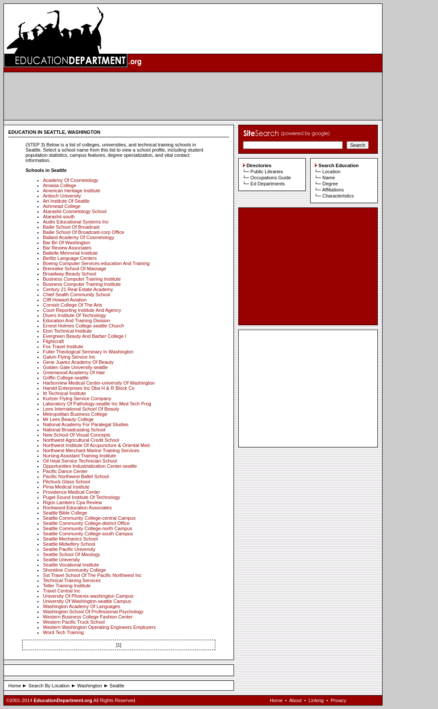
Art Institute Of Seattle (66, 201)
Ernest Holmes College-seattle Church (83, 325)
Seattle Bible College (65, 512)
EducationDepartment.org (63, 700)
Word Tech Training (63, 632)
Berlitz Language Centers (70, 258)
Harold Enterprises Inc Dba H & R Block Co (89, 388)
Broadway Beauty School (69, 273)
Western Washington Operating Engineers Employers (99, 627)
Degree (330, 183)
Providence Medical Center (71, 492)
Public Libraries (266, 171)
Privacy (338, 700)
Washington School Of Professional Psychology (93, 611)
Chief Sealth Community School (76, 294)
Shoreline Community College (74, 570)
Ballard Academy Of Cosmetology (78, 237)
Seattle (117, 685)
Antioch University (62, 195)
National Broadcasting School (74, 429)
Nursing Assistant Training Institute (79, 455)
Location (331, 171)
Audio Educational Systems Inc (76, 221)
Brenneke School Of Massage (74, 268)
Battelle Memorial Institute (70, 253)
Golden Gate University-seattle (75, 367)
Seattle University (61, 559)
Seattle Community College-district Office (86, 523)
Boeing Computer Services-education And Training (96, 263)
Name (328, 177)
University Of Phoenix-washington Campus (88, 596)
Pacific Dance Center (65, 471)
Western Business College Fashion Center (88, 616)
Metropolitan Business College (75, 414)
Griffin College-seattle (66, 377)
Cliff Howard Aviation (65, 299)
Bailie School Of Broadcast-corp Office (83, 232)
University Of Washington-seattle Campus (87, 601)
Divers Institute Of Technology (74, 315)
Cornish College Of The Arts (72, 305)
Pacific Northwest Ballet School (76, 476)
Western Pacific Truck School (74, 622)
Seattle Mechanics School (70, 538)
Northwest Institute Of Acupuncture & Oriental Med (96, 445)
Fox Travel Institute (63, 346)
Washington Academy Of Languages (81, 606)
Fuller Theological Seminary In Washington (88, 351)
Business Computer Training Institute (82, 279)
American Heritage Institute (72, 190)
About (295, 700)
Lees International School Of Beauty (81, 408)
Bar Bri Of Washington (66, 242)
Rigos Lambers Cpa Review (72, 502)
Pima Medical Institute (66, 486)
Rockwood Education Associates (77, 507)
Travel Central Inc (61, 590)
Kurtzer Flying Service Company (77, 398)
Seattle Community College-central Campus (89, 518)
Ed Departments (267, 183)
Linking (316, 700)
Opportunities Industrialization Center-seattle (90, 466)
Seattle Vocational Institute (71, 564)
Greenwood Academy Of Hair (74, 372)
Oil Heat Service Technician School (80, 460)
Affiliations (333, 189)
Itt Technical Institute (64, 393)
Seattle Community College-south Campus (88, 533)
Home (14, 685)
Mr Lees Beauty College (68, 419)
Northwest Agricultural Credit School (81, 440)
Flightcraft (53, 341)
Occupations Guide (270, 177)
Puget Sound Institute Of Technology (81, 497)
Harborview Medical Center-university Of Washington (99, 382)
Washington (89, 685)
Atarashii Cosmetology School (75, 211)
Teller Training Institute (67, 585)
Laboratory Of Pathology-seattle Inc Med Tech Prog (97, 403)
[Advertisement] (193, 96)
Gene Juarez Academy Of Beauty (78, 362)
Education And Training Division (76, 320)
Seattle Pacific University (69, 549)
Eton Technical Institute (67, 330)
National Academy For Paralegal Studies (86, 424)
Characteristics (338, 195)
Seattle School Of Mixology (71, 554)
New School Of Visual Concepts (76, 434)
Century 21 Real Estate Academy (78, 289)
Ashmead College (62, 206)
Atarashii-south (59, 216)
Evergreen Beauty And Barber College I (85, 336)
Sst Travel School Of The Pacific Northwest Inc (92, 575)
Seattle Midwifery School (69, 544)
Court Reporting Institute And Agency (82, 310)
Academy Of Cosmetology (70, 180)
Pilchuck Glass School (66, 481)
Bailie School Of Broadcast (71, 227)
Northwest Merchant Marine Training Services (91, 450)
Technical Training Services (72, 580)
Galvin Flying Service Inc (69, 356)
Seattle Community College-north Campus (87, 528)
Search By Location (48, 685)
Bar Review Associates (67, 247)
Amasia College (59, 185)
